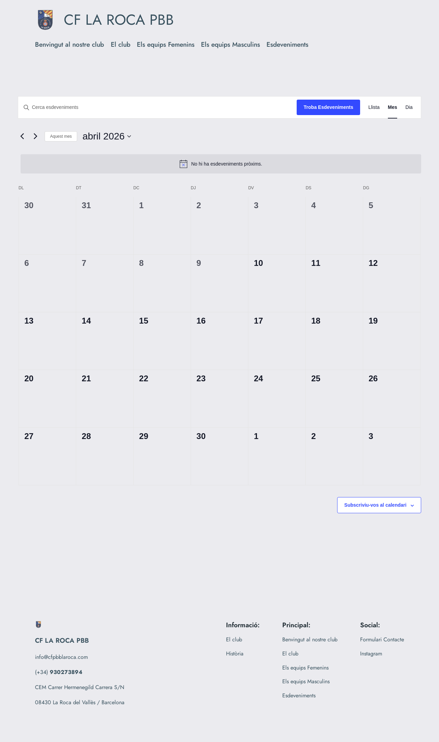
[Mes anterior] (22, 136)
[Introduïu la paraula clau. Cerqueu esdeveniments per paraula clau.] (157, 107)
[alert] (221, 163)
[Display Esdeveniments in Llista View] (374, 107)
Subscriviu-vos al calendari (375, 505)
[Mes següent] (35, 136)
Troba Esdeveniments (328, 107)
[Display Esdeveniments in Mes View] (392, 107)
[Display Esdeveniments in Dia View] (409, 107)
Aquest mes (61, 136)
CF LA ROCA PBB (119, 19)
